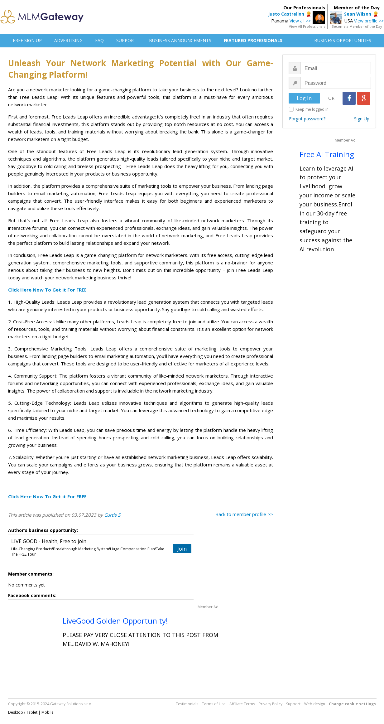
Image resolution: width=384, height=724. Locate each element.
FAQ (99, 40)
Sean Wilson (357, 14)
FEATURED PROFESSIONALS (253, 40)
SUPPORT (126, 40)
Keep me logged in (312, 109)
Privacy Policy (270, 704)
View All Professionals (307, 26)
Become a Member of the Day (357, 26)
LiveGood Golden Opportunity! (115, 620)
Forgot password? (307, 119)
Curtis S (112, 515)
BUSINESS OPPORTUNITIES (342, 40)
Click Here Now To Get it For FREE (47, 290)
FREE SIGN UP (27, 40)
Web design (314, 704)
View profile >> (369, 21)
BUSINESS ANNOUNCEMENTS (180, 40)
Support (293, 704)
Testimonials (187, 704)
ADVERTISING (68, 40)
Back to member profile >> (244, 514)
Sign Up (361, 119)
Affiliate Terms (242, 704)
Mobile (47, 712)
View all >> (300, 21)
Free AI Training (327, 154)
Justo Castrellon (286, 14)
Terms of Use (214, 704)
